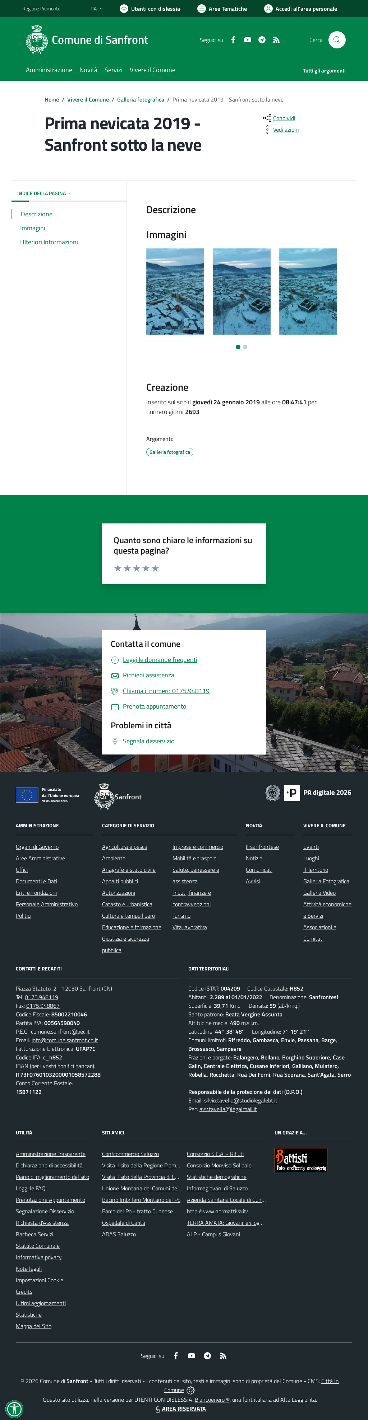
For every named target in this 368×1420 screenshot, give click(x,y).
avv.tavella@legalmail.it (228, 1109)
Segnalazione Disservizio (45, 1211)
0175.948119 (41, 997)
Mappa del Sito (33, 1326)
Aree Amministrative (40, 858)
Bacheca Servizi (34, 1234)
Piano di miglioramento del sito (52, 1176)
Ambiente (113, 858)
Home (52, 99)
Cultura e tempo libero (128, 915)
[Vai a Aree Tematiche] (222, 8)
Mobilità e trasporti (194, 858)
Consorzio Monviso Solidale (219, 1165)
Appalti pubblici (120, 881)
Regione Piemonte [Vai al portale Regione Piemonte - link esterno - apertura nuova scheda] (41, 8)
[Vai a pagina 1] (238, 347)
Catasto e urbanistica (127, 904)
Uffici (22, 869)
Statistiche (29, 1314)
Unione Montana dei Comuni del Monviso (151, 1188)
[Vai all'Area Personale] (301, 8)
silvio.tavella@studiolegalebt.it (240, 1100)
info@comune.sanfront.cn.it (65, 1040)
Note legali (29, 1268)
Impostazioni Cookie (39, 1280)
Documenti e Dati (36, 881)
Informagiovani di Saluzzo (217, 1188)
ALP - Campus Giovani (213, 1234)
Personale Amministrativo (47, 904)
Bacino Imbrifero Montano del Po (141, 1199)
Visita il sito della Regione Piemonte (144, 1165)
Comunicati (259, 869)
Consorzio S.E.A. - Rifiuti (215, 1153)
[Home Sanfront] (89, 40)
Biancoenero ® (212, 1399)
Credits (24, 1291)
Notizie (254, 858)
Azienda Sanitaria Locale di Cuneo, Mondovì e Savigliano (254, 1199)
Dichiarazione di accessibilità (49, 1165)
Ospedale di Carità (123, 1222)
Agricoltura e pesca (124, 846)
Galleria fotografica (140, 99)
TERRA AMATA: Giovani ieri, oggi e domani (237, 1222)
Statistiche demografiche (217, 1176)
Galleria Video (319, 892)
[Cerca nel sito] (337, 39)
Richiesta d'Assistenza (42, 1222)
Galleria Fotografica (326, 881)
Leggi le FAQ (31, 1188)
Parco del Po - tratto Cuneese (137, 1211)
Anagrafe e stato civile (129, 869)
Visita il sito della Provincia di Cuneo (144, 1176)
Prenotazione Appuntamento (50, 1199)
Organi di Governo (37, 846)
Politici (23, 915)
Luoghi (311, 858)
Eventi (311, 846)
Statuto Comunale (38, 1245)
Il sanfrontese (262, 846)
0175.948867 (43, 1005)
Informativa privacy (39, 1257)
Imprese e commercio (197, 846)
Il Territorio (315, 869)
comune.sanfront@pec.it (60, 1031)
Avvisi (253, 881)
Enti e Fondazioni (36, 892)
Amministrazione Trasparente (51, 1153)
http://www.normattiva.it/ (217, 1211)
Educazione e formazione (131, 927)
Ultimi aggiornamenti (41, 1303)
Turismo (181, 915)
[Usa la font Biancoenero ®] (150, 8)
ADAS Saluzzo (119, 1234)
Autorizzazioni (118, 892)
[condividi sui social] (278, 118)
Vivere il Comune (88, 99)
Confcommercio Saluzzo (130, 1153)
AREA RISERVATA (179, 1408)
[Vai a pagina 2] (245, 347)
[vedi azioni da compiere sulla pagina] (280, 129)
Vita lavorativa (189, 927)
